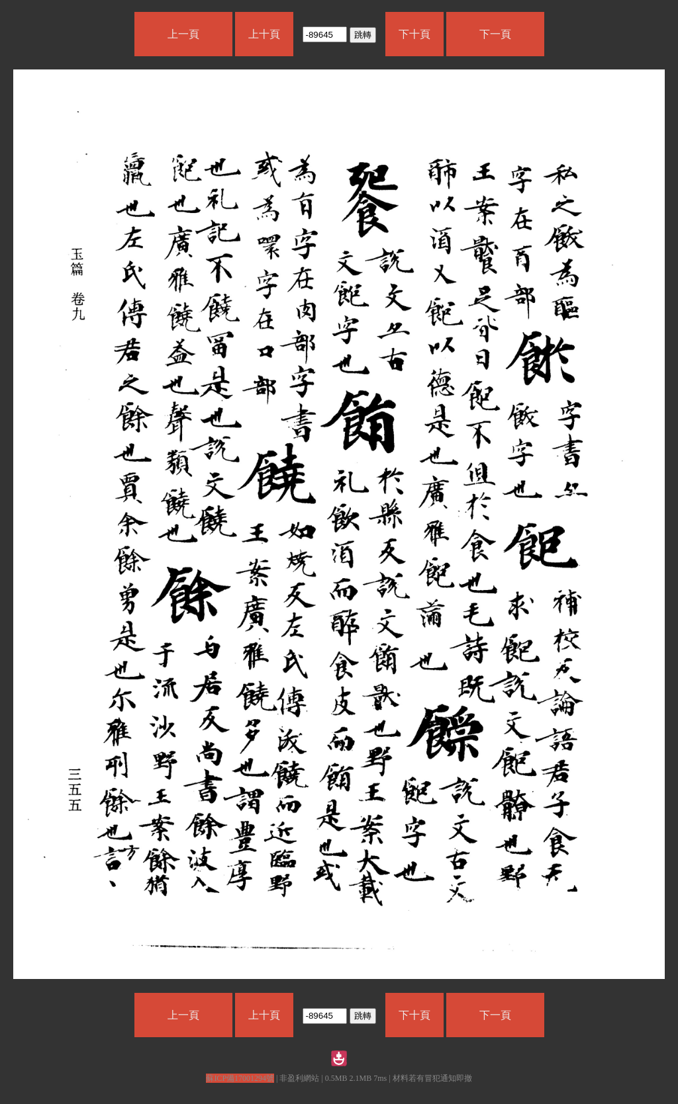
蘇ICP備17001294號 (240, 1078)
